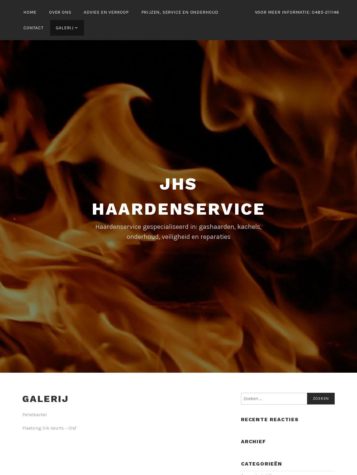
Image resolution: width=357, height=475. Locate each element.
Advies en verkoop (106, 12)
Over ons (60, 12)
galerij (65, 27)
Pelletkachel (34, 414)
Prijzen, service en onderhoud (179, 12)
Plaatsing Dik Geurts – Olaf (49, 428)
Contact (33, 27)
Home (30, 12)
